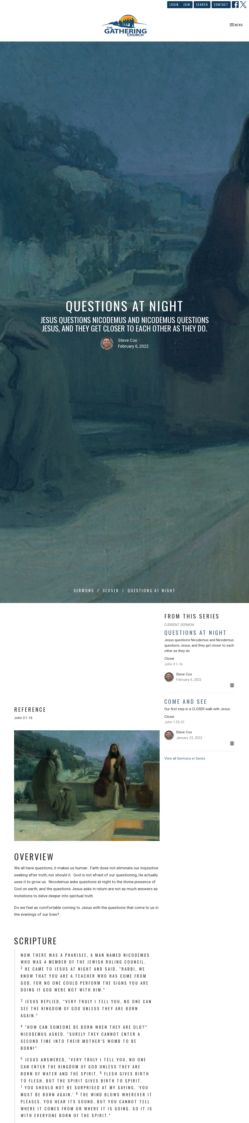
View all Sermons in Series (184, 758)
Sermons (84, 590)
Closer (111, 590)
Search (202, 4)
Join (186, 4)
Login (174, 4)
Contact (221, 4)
